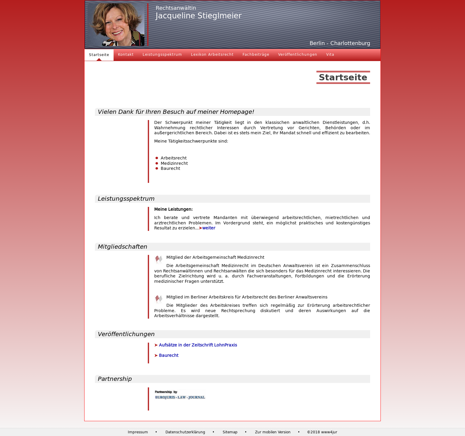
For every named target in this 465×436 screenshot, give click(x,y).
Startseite (99, 55)
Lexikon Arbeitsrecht (212, 54)
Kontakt (126, 54)
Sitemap (230, 432)
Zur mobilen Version (273, 432)
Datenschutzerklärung (185, 432)
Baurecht (168, 355)
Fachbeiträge (256, 54)
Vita (330, 54)
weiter (208, 228)
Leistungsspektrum (162, 54)
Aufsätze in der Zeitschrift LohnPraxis (197, 345)
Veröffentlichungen (297, 54)
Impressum (138, 432)
